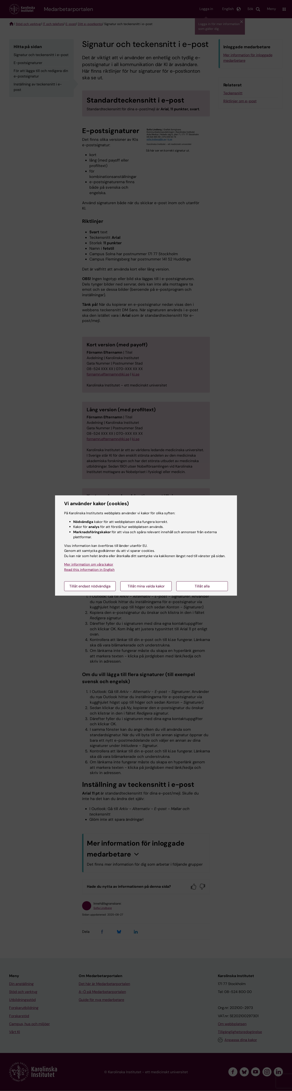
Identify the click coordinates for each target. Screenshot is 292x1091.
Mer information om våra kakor (88, 564)
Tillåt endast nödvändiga (90, 586)
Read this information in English (89, 569)
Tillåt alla (202, 586)
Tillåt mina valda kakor (146, 586)
